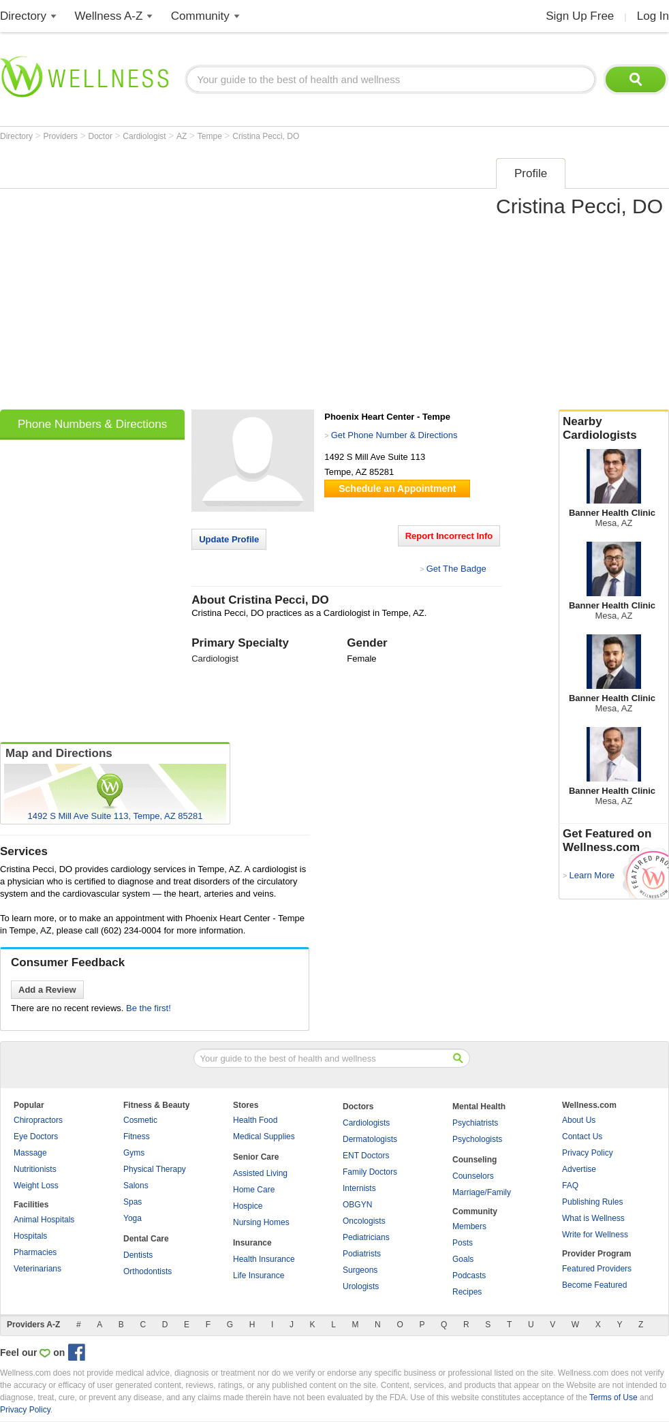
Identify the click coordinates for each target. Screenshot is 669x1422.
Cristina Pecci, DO (265, 136)
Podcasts (469, 1275)
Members (469, 1226)
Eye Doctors (36, 1136)
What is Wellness (593, 1218)
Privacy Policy (587, 1153)
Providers (61, 136)
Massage (30, 1153)
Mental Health (478, 1106)
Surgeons (360, 1270)
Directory (23, 16)
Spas (132, 1202)
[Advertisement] (128, 279)
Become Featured (594, 1285)
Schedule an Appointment (397, 488)
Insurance (252, 1243)
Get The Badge (456, 568)
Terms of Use (613, 1397)
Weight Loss (36, 1185)
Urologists (361, 1286)
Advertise (579, 1169)
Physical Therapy (154, 1169)
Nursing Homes (261, 1222)
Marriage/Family (481, 1192)
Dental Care (146, 1238)
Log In (653, 16)
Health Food (255, 1120)
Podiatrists (362, 1253)
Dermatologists (370, 1139)
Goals (462, 1259)
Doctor (102, 136)
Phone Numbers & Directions (92, 424)
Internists (359, 1188)
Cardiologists (366, 1123)
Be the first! (148, 1008)
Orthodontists (147, 1271)
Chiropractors (38, 1120)
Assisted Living (260, 1173)
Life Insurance (258, 1275)
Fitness (136, 1136)
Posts (462, 1243)
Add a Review (47, 990)
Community (200, 16)
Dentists (138, 1255)
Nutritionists (35, 1169)
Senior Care (256, 1157)
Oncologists (364, 1221)
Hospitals (30, 1236)
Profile (530, 173)
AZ (182, 136)
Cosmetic (140, 1120)
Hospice (247, 1206)
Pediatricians (366, 1237)
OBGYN (357, 1204)
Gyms (133, 1153)
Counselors (473, 1176)
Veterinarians (37, 1268)
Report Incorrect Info (449, 536)
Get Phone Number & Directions (394, 435)
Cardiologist (145, 136)
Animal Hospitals (44, 1219)
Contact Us (582, 1136)
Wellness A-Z (109, 16)
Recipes (467, 1292)
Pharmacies (35, 1252)
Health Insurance (264, 1259)
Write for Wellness (595, 1234)
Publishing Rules (592, 1202)
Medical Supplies (264, 1136)
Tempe (211, 136)
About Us (578, 1120)
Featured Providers (597, 1268)
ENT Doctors (366, 1155)
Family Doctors (370, 1172)
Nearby (614, 428)
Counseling (474, 1159)
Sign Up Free (580, 16)
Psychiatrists (475, 1123)
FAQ (570, 1185)
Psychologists (477, 1139)
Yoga (132, 1218)
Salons (136, 1185)
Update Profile (229, 539)
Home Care (254, 1189)
